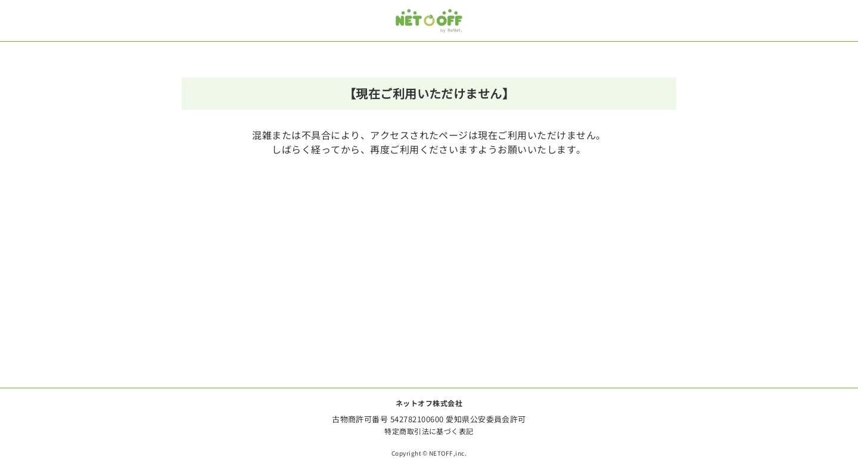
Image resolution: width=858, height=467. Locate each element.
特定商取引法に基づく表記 (429, 431)
